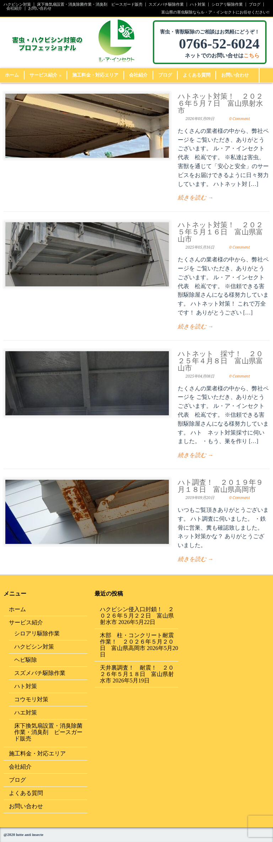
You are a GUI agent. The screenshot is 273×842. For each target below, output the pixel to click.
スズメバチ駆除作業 (166, 4)
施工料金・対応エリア (95, 75)
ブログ (255, 4)
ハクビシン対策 (17, 4)
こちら (251, 55)
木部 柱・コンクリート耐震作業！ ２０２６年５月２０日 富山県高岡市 (137, 641)
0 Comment (239, 118)
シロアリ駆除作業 (227, 4)
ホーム (12, 75)
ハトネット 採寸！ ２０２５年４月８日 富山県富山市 (220, 361)
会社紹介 (14, 8)
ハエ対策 (25, 713)
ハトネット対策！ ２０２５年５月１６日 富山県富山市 (220, 232)
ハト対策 (197, 4)
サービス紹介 (45, 75)
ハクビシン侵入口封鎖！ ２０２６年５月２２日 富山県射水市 (137, 615)
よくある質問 (196, 75)
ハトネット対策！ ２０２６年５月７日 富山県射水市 (220, 103)
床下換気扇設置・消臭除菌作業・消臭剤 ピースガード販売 (90, 4)
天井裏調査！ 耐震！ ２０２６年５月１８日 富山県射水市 (137, 674)
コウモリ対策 (31, 699)
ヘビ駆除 (25, 660)
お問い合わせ (40, 8)
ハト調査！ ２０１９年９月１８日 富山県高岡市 (220, 485)
